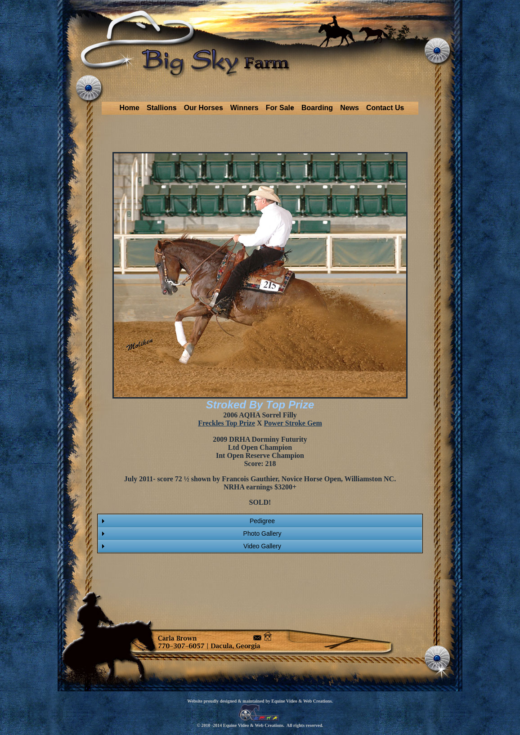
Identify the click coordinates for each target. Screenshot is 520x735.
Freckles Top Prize (226, 423)
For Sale (280, 108)
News (349, 108)
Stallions (162, 108)
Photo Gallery (262, 533)
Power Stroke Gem (293, 423)
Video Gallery (262, 546)
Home (129, 108)
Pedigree (262, 520)
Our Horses (203, 108)
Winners (244, 108)
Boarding (317, 108)
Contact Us (385, 108)
